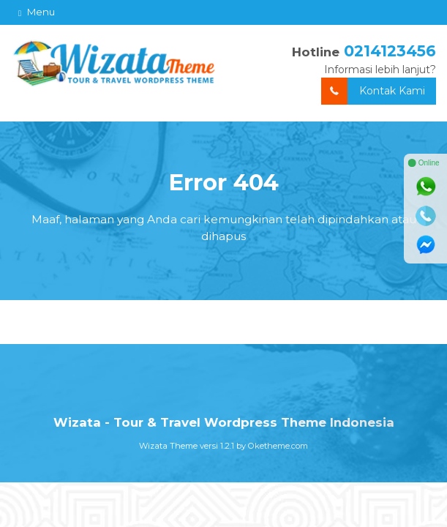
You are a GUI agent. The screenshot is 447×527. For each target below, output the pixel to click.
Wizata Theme (168, 446)
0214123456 (390, 51)
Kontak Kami (373, 91)
